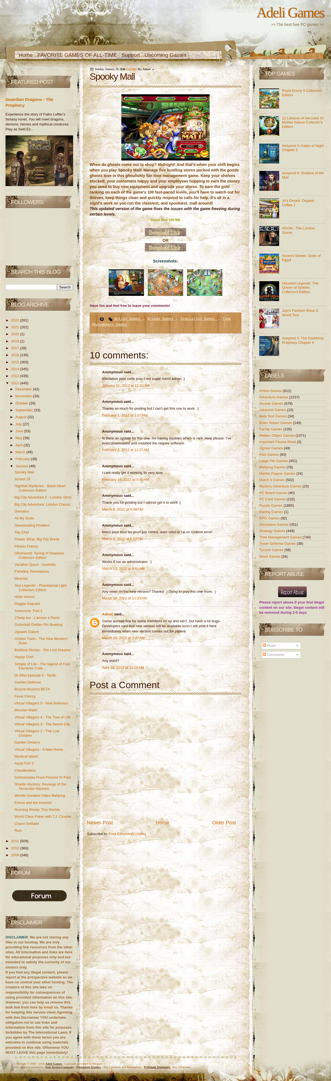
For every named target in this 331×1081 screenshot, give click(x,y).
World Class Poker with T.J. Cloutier (42, 816)
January (22, 466)
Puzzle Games (271, 505)
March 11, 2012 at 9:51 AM (123, 569)
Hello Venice (24, 597)
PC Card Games (273, 499)
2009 (15, 855)
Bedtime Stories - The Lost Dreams (42, 650)
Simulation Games (198, 319)
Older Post (224, 822)
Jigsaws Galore (26, 632)
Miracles (21, 578)
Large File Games (274, 461)
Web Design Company (59, 1067)
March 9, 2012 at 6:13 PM (122, 539)
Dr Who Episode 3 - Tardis (35, 675)
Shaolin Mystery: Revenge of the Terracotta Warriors (40, 786)
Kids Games (269, 454)
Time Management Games (281, 537)
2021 (15, 327)
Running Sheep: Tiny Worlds (37, 810)
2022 (15, 320)
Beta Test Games (273, 416)
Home (26, 55)
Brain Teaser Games (276, 423)
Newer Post (100, 822)
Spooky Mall (24, 472)
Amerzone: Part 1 (28, 611)
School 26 (22, 479)
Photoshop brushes (88, 1067)
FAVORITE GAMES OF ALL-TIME (77, 55)
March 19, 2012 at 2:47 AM (123, 638)
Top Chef (21, 532)
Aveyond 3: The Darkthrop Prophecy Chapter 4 (303, 340)
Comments (273, 655)
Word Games (270, 556)
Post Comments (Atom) (127, 834)
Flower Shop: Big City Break (36, 539)
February (23, 459)
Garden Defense (27, 682)
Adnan (108, 614)
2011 (15, 841)
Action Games (128, 319)
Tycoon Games (271, 550)
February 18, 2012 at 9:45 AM (125, 480)
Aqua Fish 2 (23, 763)
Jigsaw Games (271, 448)
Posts (269, 645)
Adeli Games (290, 12)
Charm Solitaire (26, 824)
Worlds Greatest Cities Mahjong (39, 795)
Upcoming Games (165, 55)
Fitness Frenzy (26, 546)
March (20, 452)
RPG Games (270, 518)
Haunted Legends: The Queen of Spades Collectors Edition (300, 287)
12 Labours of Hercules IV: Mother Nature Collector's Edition (303, 122)
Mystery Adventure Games (281, 486)
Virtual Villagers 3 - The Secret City (42, 724)
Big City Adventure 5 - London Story (42, 497)
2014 (15, 369)
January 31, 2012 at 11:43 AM (126, 385)
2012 (15, 383)
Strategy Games (272, 531)
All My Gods (24, 518)
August (21, 417)
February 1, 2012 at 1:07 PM (124, 415)
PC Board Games (274, 493)
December (24, 389)
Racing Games (271, 512)
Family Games (271, 429)
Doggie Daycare (27, 604)
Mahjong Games (273, 467)
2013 (15, 376)
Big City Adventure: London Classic (42, 504)
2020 (15, 334)
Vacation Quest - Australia (34, 564)
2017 (15, 348)
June (19, 431)
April (19, 445)
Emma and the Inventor (33, 803)
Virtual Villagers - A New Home (38, 749)
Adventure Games (274, 397)
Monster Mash (25, 710)
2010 (15, 848)
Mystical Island (26, 756)
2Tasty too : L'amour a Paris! (37, 618)
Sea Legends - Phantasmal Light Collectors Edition (40, 587)
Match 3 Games (272, 480)
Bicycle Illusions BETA (32, 689)
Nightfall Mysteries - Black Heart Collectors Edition (39, 488)
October (22, 403)
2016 (15, 355)
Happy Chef (23, 657)
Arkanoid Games (273, 410)
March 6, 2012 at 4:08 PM (122, 509)
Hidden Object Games (277, 435)
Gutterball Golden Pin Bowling (38, 625)
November (24, 396)
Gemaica (21, 511)
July (19, 424)
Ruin (18, 830)
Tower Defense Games (278, 543)
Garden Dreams (27, 742)
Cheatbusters (25, 770)
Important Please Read (278, 442)
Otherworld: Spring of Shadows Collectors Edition (39, 555)
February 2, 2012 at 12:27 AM (125, 450)
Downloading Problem (31, 525)
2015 (15, 362)
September (24, 410)
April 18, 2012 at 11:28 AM (123, 668)
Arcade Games (161, 319)
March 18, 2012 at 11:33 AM (124, 598)
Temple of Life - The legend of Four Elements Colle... (42, 666)
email (48, 1007)
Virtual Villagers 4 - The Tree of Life (42, 717)
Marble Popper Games (277, 473)
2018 (15, 341)
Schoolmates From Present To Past (42, 777)
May (19, 438)
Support (131, 55)
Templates (157, 1067)
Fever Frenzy (25, 696)
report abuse (282, 602)
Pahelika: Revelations (31, 571)
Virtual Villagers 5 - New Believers (41, 703)
